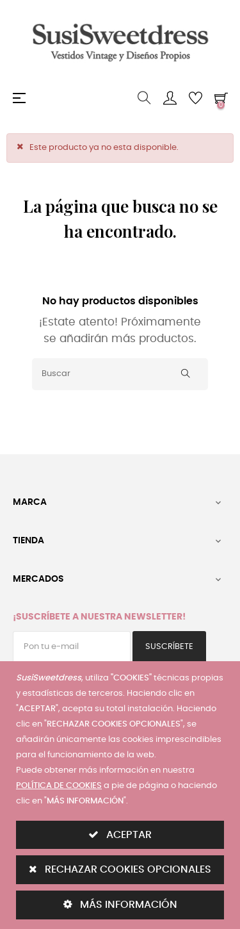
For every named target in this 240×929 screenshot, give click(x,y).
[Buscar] (120, 374)
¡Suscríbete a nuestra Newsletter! (99, 616)
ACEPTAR (120, 834)
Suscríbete (169, 647)
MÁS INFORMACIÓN (120, 904)
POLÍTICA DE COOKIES (59, 786)
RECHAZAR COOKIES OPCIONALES (120, 869)
